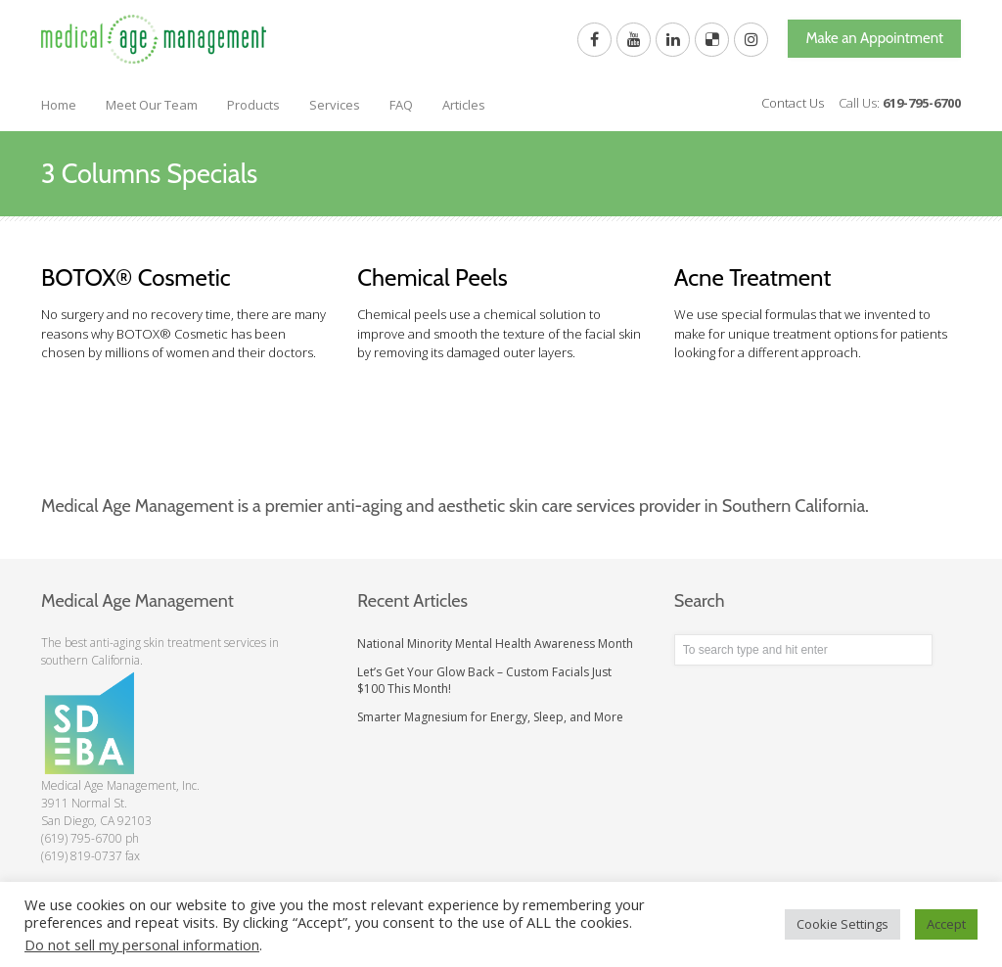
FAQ (401, 105)
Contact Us (792, 103)
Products (253, 105)
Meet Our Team (152, 105)
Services (334, 105)
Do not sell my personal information (141, 944)
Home (58, 105)
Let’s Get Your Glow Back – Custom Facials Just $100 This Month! (484, 680)
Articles (463, 105)
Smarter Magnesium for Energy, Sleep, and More (490, 717)
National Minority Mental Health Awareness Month (495, 643)
